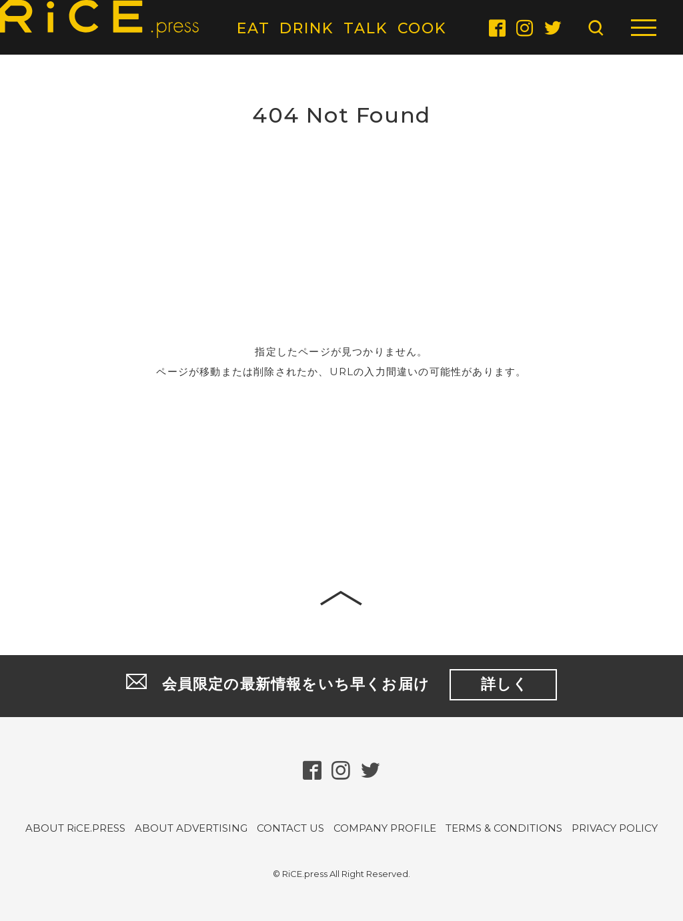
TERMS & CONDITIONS (504, 828)
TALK (366, 28)
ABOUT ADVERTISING (191, 828)
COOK (422, 28)
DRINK (306, 28)
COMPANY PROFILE (384, 828)
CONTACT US (290, 828)
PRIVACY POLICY (615, 828)
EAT (253, 28)
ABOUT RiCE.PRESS (75, 828)
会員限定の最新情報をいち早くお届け (341, 686)
